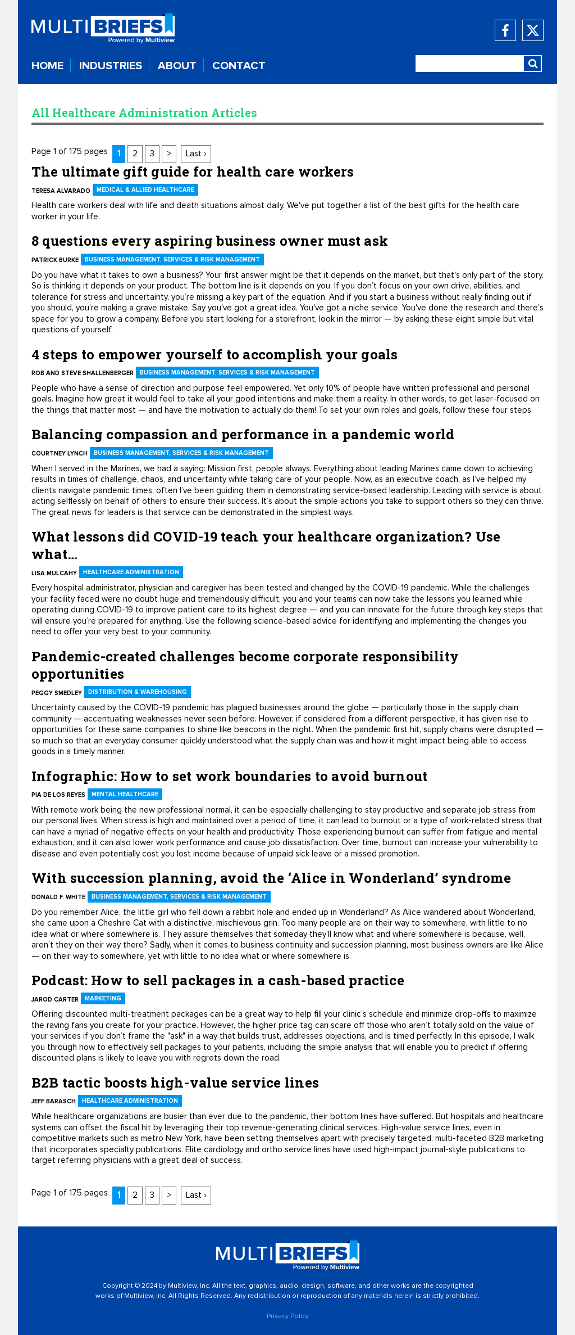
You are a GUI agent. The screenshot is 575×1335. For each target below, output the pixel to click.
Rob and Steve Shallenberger (82, 373)
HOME (47, 65)
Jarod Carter (55, 999)
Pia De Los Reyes (58, 795)
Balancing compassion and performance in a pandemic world (242, 434)
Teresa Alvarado (60, 191)
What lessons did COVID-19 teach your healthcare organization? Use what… (266, 545)
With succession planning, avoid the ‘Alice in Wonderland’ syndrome (271, 878)
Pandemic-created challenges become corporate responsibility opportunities (245, 665)
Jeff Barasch (53, 1101)
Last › (196, 154)
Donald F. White (58, 897)
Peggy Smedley (56, 693)
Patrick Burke (55, 260)
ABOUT (177, 65)
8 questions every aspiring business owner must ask (209, 241)
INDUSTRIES (110, 65)
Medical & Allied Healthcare (145, 190)
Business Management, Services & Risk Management (172, 259)
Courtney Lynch (59, 453)
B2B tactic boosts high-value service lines (175, 1083)
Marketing (103, 998)
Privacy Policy (288, 1316)
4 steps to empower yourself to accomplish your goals (214, 354)
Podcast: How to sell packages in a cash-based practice (217, 980)
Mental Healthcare (125, 794)
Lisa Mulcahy (54, 573)
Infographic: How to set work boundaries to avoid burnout (229, 776)
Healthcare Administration (131, 572)
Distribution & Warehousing (137, 692)
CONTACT (239, 65)
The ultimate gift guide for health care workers (192, 172)
